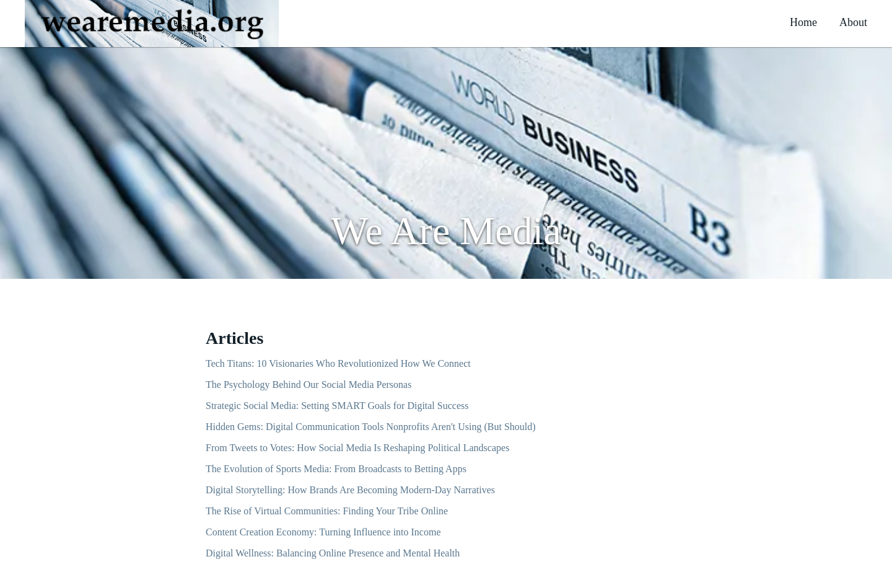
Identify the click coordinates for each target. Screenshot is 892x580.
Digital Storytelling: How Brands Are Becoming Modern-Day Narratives (350, 490)
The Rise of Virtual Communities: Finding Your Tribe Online (327, 511)
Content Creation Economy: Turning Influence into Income (323, 532)
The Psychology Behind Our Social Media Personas (308, 384)
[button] (152, 23)
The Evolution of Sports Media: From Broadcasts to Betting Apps (336, 469)
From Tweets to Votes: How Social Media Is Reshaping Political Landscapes (357, 447)
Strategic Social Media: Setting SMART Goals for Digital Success (337, 405)
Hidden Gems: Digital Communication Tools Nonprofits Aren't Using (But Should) (371, 426)
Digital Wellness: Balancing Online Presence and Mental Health (333, 553)
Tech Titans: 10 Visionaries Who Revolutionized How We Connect (338, 363)
